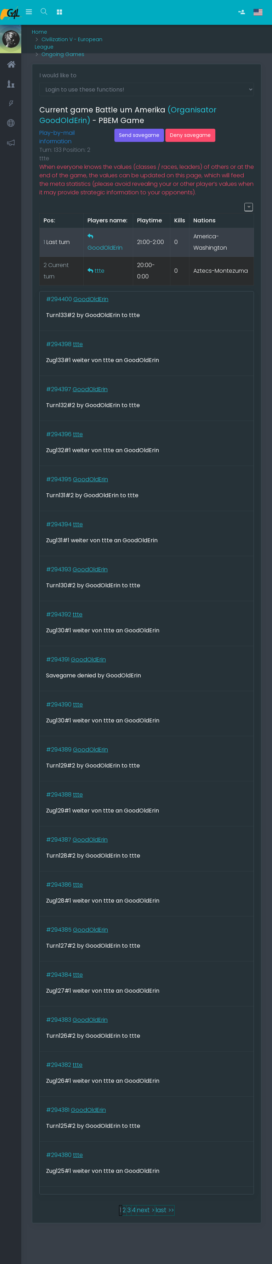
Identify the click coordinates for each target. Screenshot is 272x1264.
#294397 (59, 389)
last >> (164, 1210)
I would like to (57, 75)
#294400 (59, 299)
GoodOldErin (105, 248)
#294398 (59, 344)
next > (145, 1210)
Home (39, 31)
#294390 (59, 704)
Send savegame (139, 135)
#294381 (58, 1110)
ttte (99, 271)
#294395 (59, 479)
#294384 (59, 975)
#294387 (59, 840)
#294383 (59, 1020)
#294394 (59, 524)
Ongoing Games (62, 54)
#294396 (59, 434)
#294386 (59, 885)
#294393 (59, 569)
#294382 (59, 1065)
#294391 (58, 659)
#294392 (59, 614)
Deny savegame (190, 135)
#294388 (59, 795)
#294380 (59, 1155)
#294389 (59, 749)
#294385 (59, 930)
